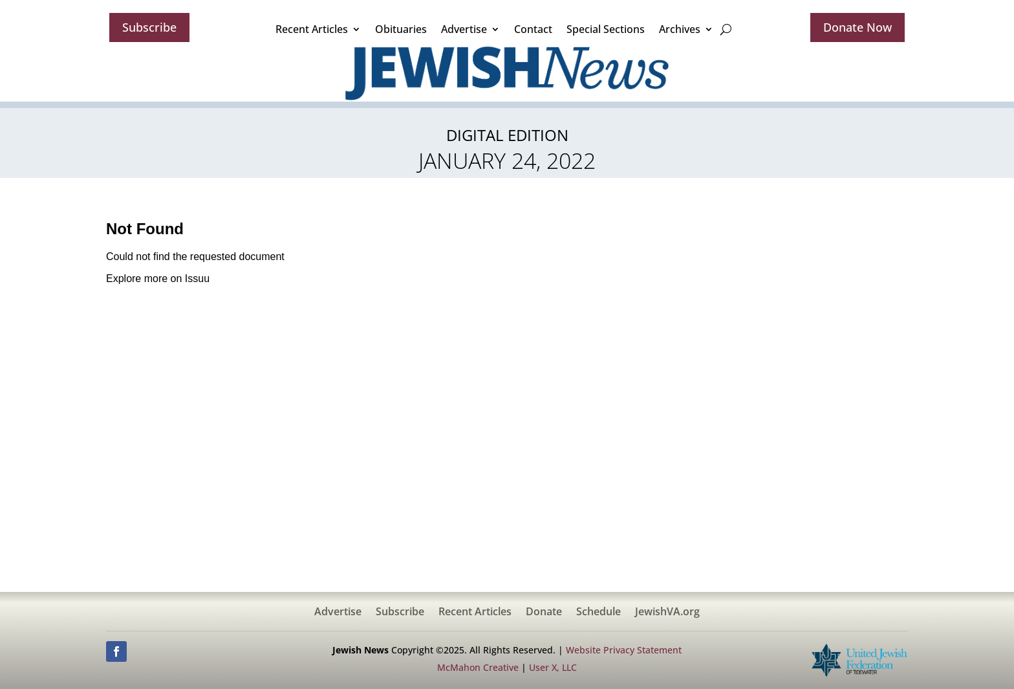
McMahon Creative (478, 667)
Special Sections (605, 29)
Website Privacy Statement (624, 650)
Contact (533, 29)
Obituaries (401, 29)
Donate (544, 612)
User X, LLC (553, 667)
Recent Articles (311, 29)
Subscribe (149, 27)
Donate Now (857, 27)
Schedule (598, 612)
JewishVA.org (667, 612)
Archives (679, 29)
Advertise (464, 29)
